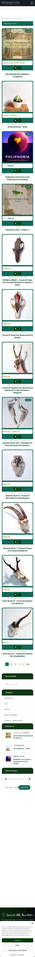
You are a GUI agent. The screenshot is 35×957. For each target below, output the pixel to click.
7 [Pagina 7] (23, 664)
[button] (32, 923)
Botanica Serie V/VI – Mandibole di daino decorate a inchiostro (17, 444)
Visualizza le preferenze (17, 950)
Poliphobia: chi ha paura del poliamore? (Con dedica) (17, 178)
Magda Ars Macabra (11, 715)
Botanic (9, 124)
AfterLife (7, 709)
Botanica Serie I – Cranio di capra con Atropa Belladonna (17, 549)
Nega (17, 945)
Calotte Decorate (11, 651)
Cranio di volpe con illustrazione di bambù (17, 336)
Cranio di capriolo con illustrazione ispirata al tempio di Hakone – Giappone (17, 390)
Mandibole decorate (26, 440)
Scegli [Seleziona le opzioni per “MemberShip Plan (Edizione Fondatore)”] (15, 68)
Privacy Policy (21, 954)
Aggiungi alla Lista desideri (20, 68)
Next (28, 664)
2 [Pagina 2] (11, 664)
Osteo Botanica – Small (17, 127)
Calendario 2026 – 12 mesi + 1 (17, 230)
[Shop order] (17, 23)
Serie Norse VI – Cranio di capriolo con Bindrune (17, 602)
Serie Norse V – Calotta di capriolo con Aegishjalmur (17, 654)
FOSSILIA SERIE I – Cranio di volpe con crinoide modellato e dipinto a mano (17, 282)
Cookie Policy (13, 954)
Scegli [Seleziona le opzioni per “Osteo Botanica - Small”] (15, 120)
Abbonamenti (9, 698)
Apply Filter (24, 787)
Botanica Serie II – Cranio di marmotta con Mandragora (17, 496)
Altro (6, 704)
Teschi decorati (23, 277)
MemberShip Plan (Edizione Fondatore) (17, 75)
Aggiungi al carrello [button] (15, 171)
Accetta (17, 940)
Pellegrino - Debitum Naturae (14, 720)
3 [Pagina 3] (15, 664)
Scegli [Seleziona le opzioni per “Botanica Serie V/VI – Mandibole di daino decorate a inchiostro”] (15, 437)
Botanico (6, 440)
